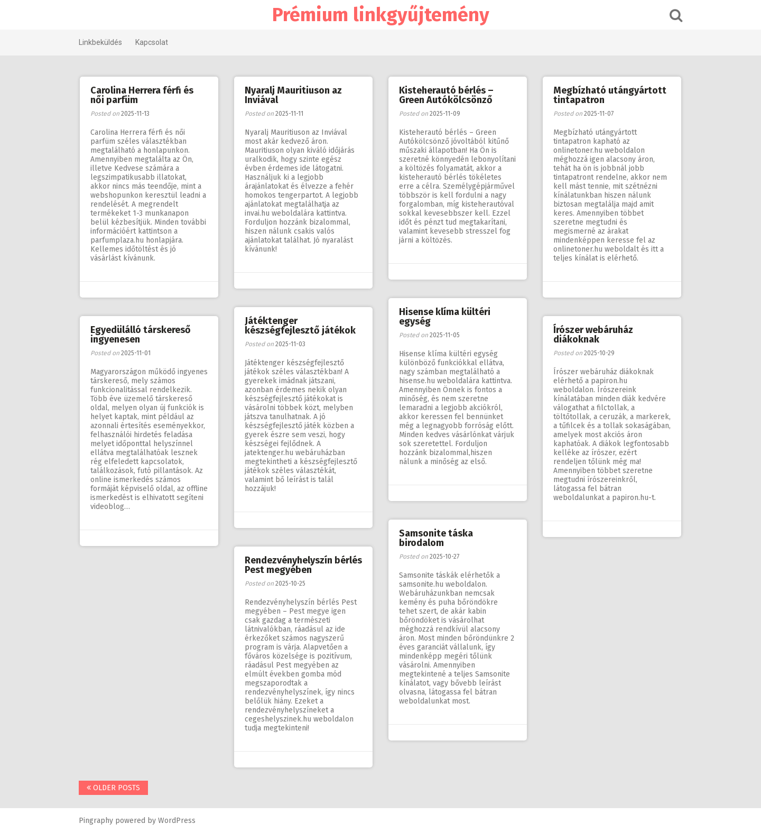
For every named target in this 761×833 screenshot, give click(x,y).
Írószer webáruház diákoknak (593, 334)
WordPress (177, 820)
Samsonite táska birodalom (436, 538)
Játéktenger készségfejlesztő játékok (300, 325)
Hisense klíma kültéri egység (444, 316)
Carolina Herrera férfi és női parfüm (141, 95)
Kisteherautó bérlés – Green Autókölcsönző (446, 95)
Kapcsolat (151, 42)
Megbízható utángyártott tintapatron (609, 95)
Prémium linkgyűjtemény (380, 14)
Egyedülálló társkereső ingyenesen (140, 334)
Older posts (113, 787)
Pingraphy (96, 820)
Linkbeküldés (100, 42)
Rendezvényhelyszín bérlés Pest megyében (303, 565)
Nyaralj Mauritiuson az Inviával (293, 95)
